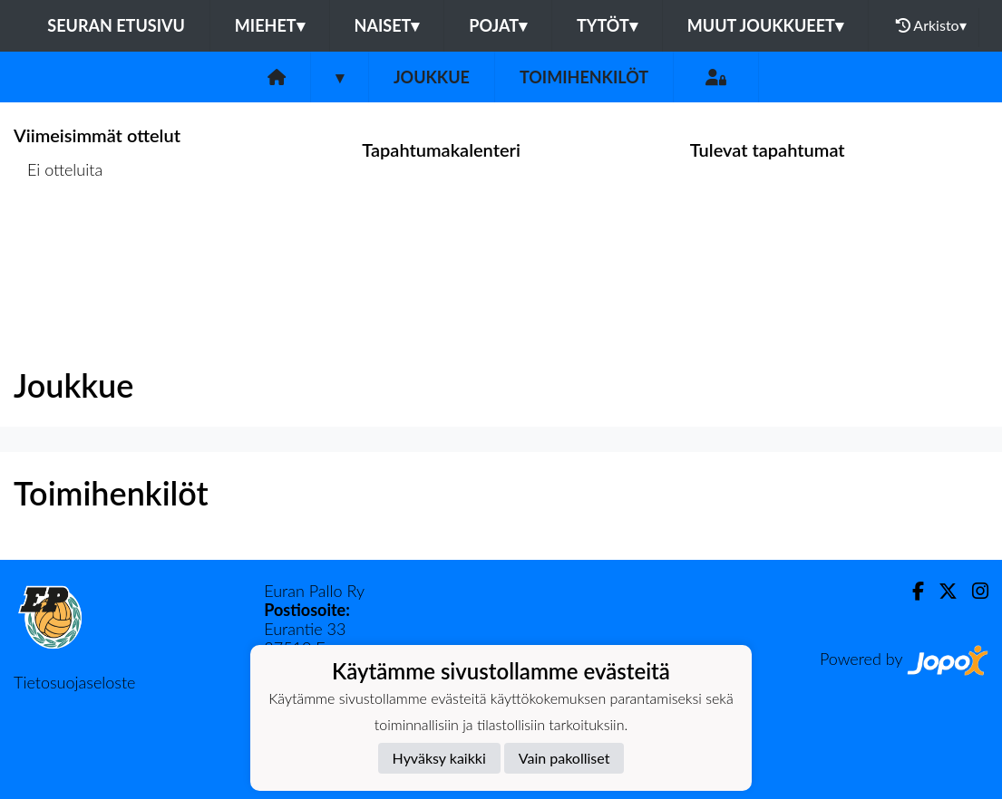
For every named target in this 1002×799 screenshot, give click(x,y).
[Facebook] (911, 591)
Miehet (270, 25)
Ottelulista (58, 239)
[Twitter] (941, 591)
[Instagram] (973, 591)
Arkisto (931, 25)
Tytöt (607, 25)
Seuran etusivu (116, 25)
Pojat (498, 25)
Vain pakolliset (564, 757)
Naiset (387, 25)
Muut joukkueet (765, 25)
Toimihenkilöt (584, 77)
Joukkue (432, 77)
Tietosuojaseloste (74, 682)
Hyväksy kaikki (439, 757)
